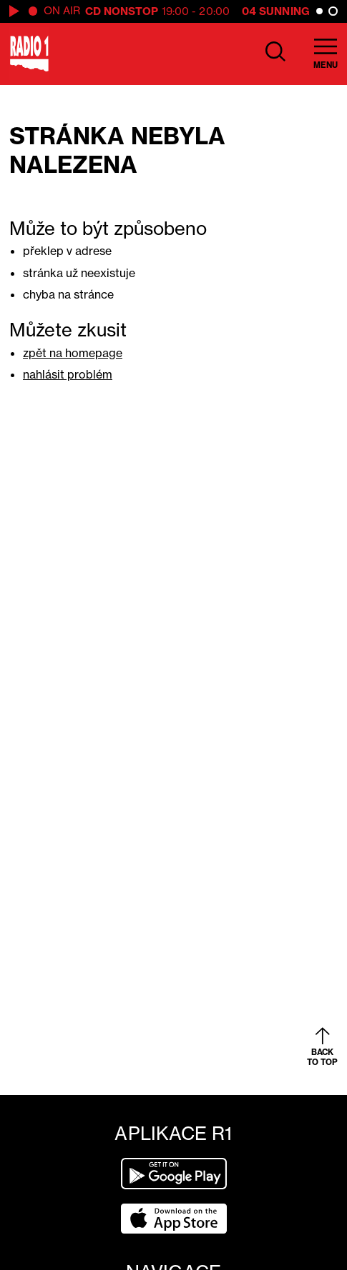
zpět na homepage (72, 353)
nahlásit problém (67, 374)
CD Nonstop (122, 11)
